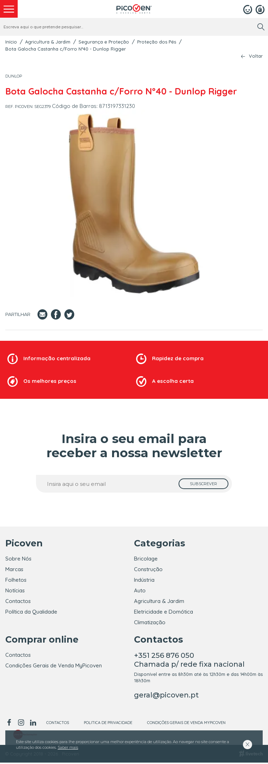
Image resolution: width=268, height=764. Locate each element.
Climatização (149, 622)
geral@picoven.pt (166, 696)
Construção (148, 569)
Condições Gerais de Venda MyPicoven (53, 667)
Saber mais (68, 747)
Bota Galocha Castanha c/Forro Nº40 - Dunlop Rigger (65, 49)
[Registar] (260, 9)
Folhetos (16, 579)
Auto (140, 590)
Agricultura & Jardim (47, 42)
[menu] (9, 9)
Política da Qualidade (31, 611)
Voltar (256, 56)
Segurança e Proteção (103, 42)
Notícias (15, 590)
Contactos (18, 601)
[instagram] (21, 724)
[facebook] (10, 724)
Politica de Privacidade (108, 724)
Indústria (144, 579)
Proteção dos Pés (156, 42)
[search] (261, 27)
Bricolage (146, 558)
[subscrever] (203, 483)
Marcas (14, 569)
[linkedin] (33, 724)
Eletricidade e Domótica (163, 611)
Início (11, 42)
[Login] (247, 9)
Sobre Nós (18, 558)
